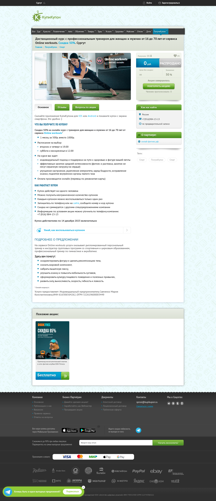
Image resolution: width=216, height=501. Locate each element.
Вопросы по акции (85, 107)
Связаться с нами (144, 406)
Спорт (142, 160)
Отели (141, 31)
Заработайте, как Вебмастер (78, 405)
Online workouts (53, 133)
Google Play (87, 430)
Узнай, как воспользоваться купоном (64, 230)
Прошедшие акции (73, 409)
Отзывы (62, 107)
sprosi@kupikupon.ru (146, 402)
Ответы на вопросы (43, 417)
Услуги (109, 31)
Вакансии (38, 409)
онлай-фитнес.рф (150, 141)
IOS (81, 115)
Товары (92, 31)
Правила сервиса (42, 413)
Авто (71, 31)
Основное (43, 107)
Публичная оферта (112, 409)
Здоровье (120, 31)
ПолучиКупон (161, 31)
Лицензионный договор (115, 405)
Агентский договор (112, 402)
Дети (149, 31)
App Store (69, 430)
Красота (47, 31)
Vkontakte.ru (173, 403)
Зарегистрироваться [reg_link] (171, 3)
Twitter (177, 403)
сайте (76, 203)
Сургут (39, 3)
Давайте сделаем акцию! (76, 402)
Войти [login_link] (149, 3)
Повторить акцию (158, 86)
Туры (101, 31)
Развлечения (59, 31)
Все (33, 31)
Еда (39, 31)
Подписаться (72, 491)
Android (92, 115)
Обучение (80, 31)
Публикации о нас (43, 405)
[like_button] (175, 56)
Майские (131, 31)
